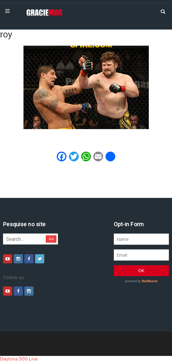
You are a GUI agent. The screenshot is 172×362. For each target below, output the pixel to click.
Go (51, 239)
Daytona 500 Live (19, 359)
